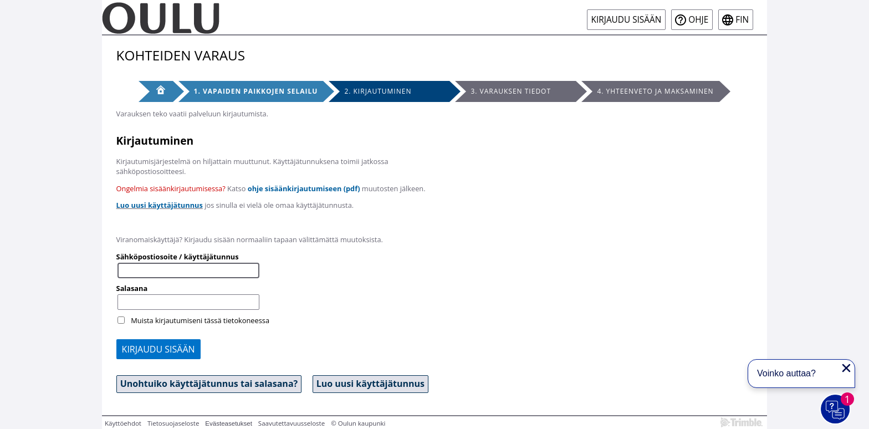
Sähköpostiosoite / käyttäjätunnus (177, 257)
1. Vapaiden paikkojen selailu (256, 91)
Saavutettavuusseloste (291, 423)
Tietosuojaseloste (173, 423)
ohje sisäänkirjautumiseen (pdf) (304, 188)
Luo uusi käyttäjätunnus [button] (370, 383)
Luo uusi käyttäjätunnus (159, 205)
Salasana (132, 288)
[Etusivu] (156, 91)
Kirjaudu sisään (626, 19)
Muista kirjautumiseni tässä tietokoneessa (200, 320)
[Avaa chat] (835, 409)
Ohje (698, 19)
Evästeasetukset (228, 423)
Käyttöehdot (123, 423)
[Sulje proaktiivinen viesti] (846, 368)
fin (742, 19)
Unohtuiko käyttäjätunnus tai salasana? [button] (209, 383)
